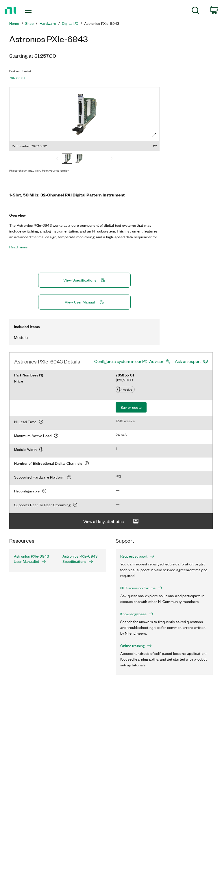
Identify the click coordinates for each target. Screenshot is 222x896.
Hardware (48, 23)
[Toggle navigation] (35, 10)
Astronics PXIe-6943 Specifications (79, 559)
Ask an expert (188, 361)
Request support (137, 556)
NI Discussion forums (141, 588)
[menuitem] (195, 11)
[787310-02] (67, 159)
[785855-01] (78, 159)
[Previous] (57, 159)
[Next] (111, 159)
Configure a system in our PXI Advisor (128, 361)
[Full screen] (154, 135)
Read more (18, 247)
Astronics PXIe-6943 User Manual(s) (31, 559)
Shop (29, 23)
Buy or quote (131, 407)
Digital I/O (70, 23)
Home (14, 23)
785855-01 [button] (17, 78)
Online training (136, 645)
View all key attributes (111, 521)
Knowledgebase (136, 613)
